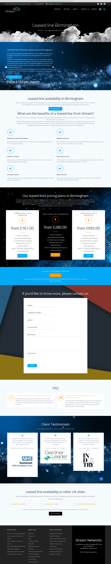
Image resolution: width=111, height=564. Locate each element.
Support (94, 9)
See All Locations (55, 513)
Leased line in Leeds (51, 504)
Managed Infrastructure (56, 551)
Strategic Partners (33, 541)
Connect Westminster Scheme (58, 538)
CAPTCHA (32, 353)
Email (31, 320)
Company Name (35, 313)
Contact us (85, 9)
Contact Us (55, 275)
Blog (29, 538)
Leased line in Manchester (87, 504)
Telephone (32, 327)
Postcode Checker (55, 108)
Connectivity (53, 546)
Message (31, 335)
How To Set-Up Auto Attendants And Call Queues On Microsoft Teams (16, 536)
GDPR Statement (33, 562)
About (75, 9)
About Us (31, 533)
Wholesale (31, 544)
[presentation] (40, 358)
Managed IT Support (55, 554)
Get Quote (22, 255)
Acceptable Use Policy (34, 556)
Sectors (66, 9)
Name (31, 305)
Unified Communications (56, 549)
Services (57, 9)
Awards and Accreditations (35, 551)
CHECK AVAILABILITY (14, 77)
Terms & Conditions (33, 554)
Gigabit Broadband (55, 536)
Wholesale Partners (33, 546)
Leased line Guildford (19, 504)
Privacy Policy (32, 559)
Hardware (31, 549)
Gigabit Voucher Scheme (56, 533)
